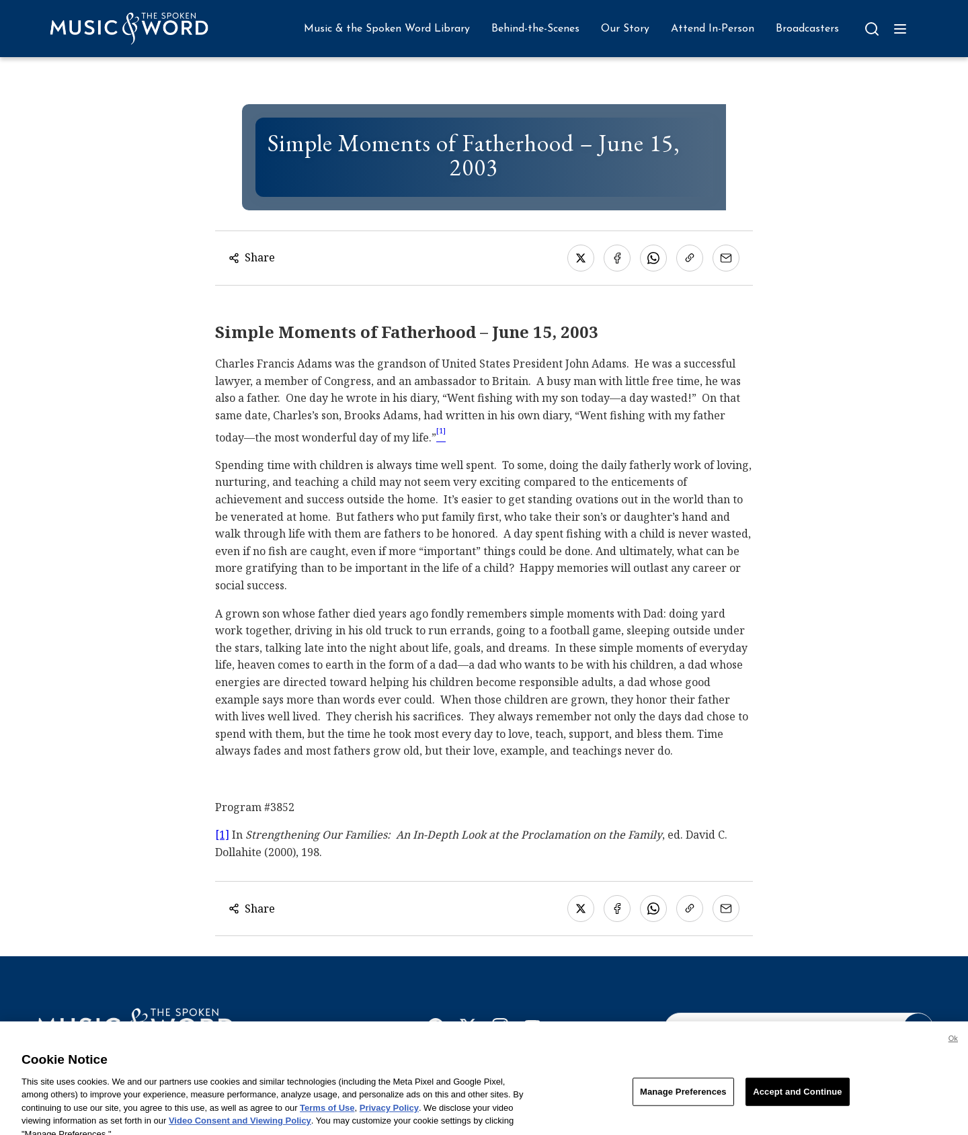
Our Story (625, 29)
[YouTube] (532, 1029)
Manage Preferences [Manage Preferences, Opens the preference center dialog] (683, 1100)
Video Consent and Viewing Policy (240, 1129)
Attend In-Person (712, 29)
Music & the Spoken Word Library (387, 29)
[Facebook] (436, 1029)
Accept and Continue (797, 1100)
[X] (468, 1029)
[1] (222, 834)
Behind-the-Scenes (535, 29)
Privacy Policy (389, 1116)
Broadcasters (807, 29)
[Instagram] (500, 1029)
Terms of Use (327, 1116)
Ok (953, 1047)
